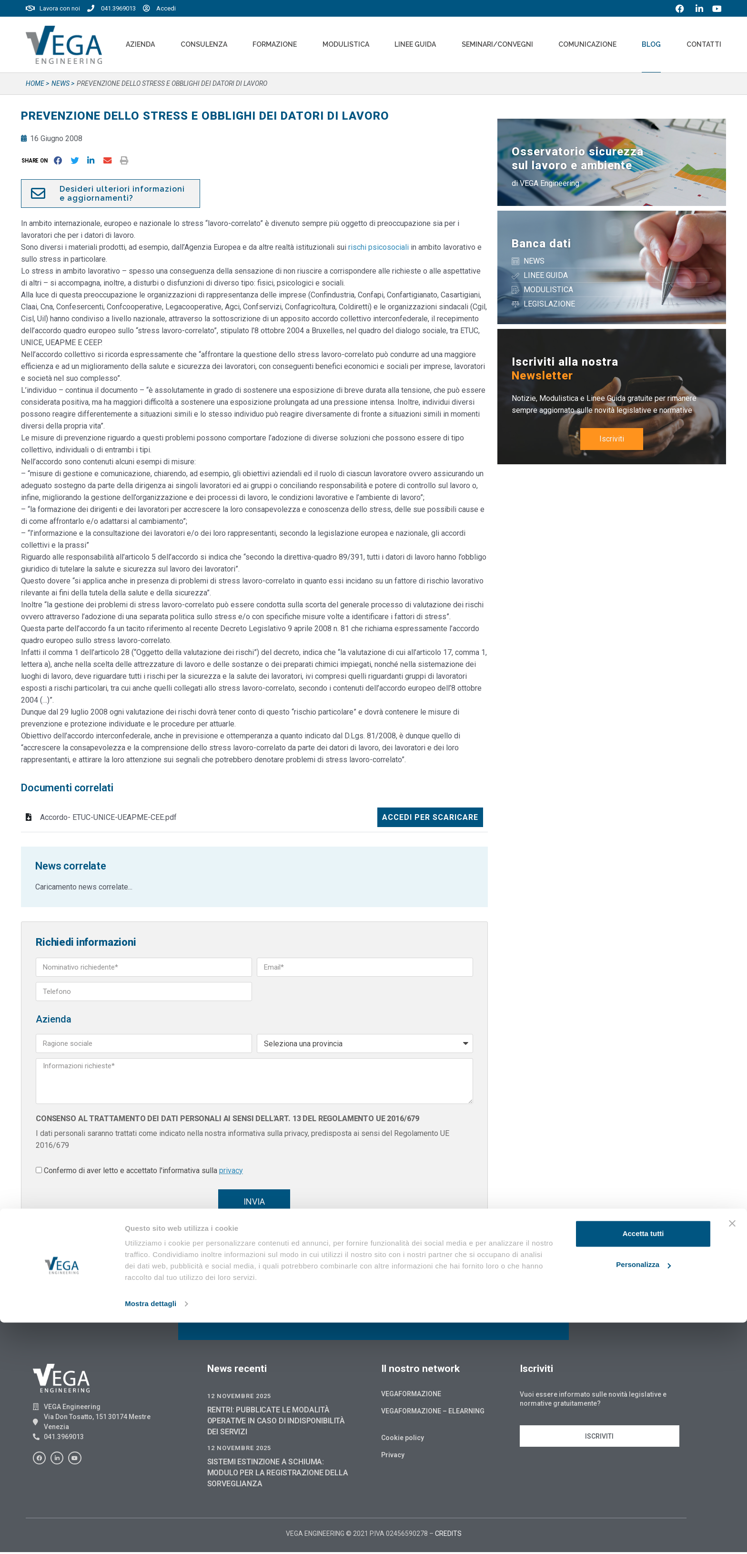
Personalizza (643, 1496)
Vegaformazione (411, 1396)
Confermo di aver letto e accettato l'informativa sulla (143, 1170)
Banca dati (541, 243)
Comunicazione (587, 44)
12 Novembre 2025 (239, 1397)
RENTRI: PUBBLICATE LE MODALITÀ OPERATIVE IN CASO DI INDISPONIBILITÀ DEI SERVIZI (276, 1422)
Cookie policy (402, 1439)
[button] (36, 160)
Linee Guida (415, 44)
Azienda (140, 44)
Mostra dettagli (150, 1535)
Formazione (274, 44)
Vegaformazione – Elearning (433, 1413)
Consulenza (204, 44)
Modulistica (346, 44)
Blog (651, 44)
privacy (231, 1170)
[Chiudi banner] (732, 1455)
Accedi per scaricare (430, 817)
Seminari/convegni (497, 44)
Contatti (703, 44)
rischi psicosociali (378, 247)
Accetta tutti (643, 1465)
